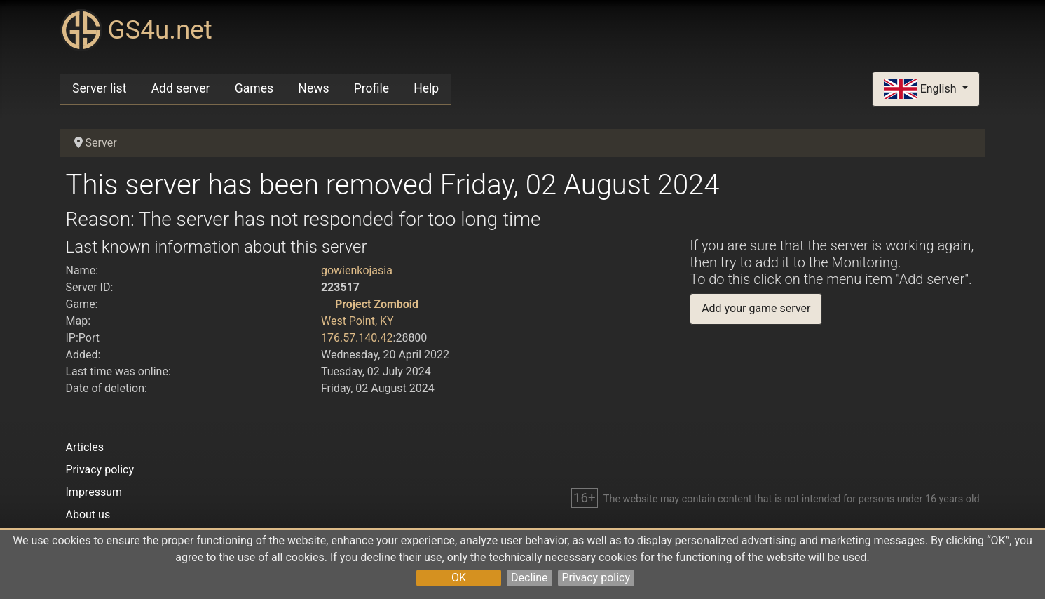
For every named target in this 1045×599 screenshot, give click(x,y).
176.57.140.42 (357, 337)
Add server (180, 88)
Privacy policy (596, 577)
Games (254, 88)
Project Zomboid (376, 304)
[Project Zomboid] (326, 304)
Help (426, 88)
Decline (529, 577)
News (313, 88)
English (921, 89)
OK (458, 577)
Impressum (94, 492)
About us (88, 514)
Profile (371, 88)
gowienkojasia (356, 270)
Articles (85, 447)
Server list (99, 88)
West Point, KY (357, 321)
